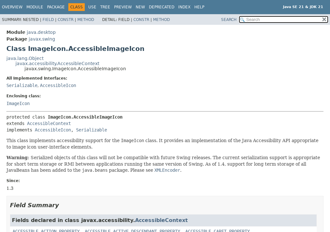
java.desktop (41, 32)
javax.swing (42, 39)
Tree (105, 7)
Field (48, 19)
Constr (65, 19)
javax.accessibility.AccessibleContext (57, 63)
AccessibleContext (49, 123)
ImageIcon (18, 103)
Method (85, 19)
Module (34, 7)
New (140, 7)
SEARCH (229, 19)
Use (92, 7)
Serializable (21, 85)
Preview (123, 7)
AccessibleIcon (58, 85)
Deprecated (161, 7)
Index (184, 7)
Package (56, 7)
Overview (12, 7)
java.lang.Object (25, 58)
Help (199, 7)
